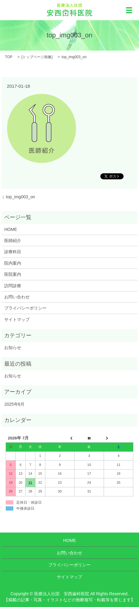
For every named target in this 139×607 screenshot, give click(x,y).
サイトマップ (17, 319)
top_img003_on (20, 196)
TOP (8, 57)
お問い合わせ (17, 296)
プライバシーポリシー (25, 308)
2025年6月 (14, 404)
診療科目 (12, 251)
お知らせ (12, 347)
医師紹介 (12, 240)
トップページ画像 (36, 57)
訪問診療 (12, 285)
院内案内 (12, 263)
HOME (10, 229)
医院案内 (12, 274)
